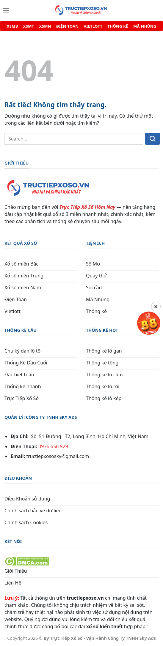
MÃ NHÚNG (144, 26)
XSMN (45, 26)
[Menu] (6, 10)
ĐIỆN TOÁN (67, 26)
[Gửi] (152, 139)
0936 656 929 (53, 446)
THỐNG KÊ (117, 26)
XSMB (12, 26)
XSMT (28, 26)
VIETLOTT (93, 26)
